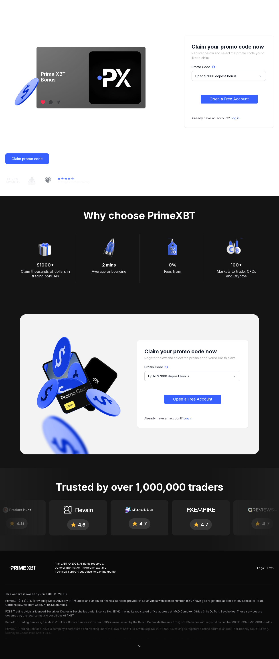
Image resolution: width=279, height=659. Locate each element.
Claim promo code (27, 159)
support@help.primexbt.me (98, 571)
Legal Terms (265, 568)
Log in (235, 118)
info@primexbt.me (94, 567)
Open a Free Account (229, 99)
